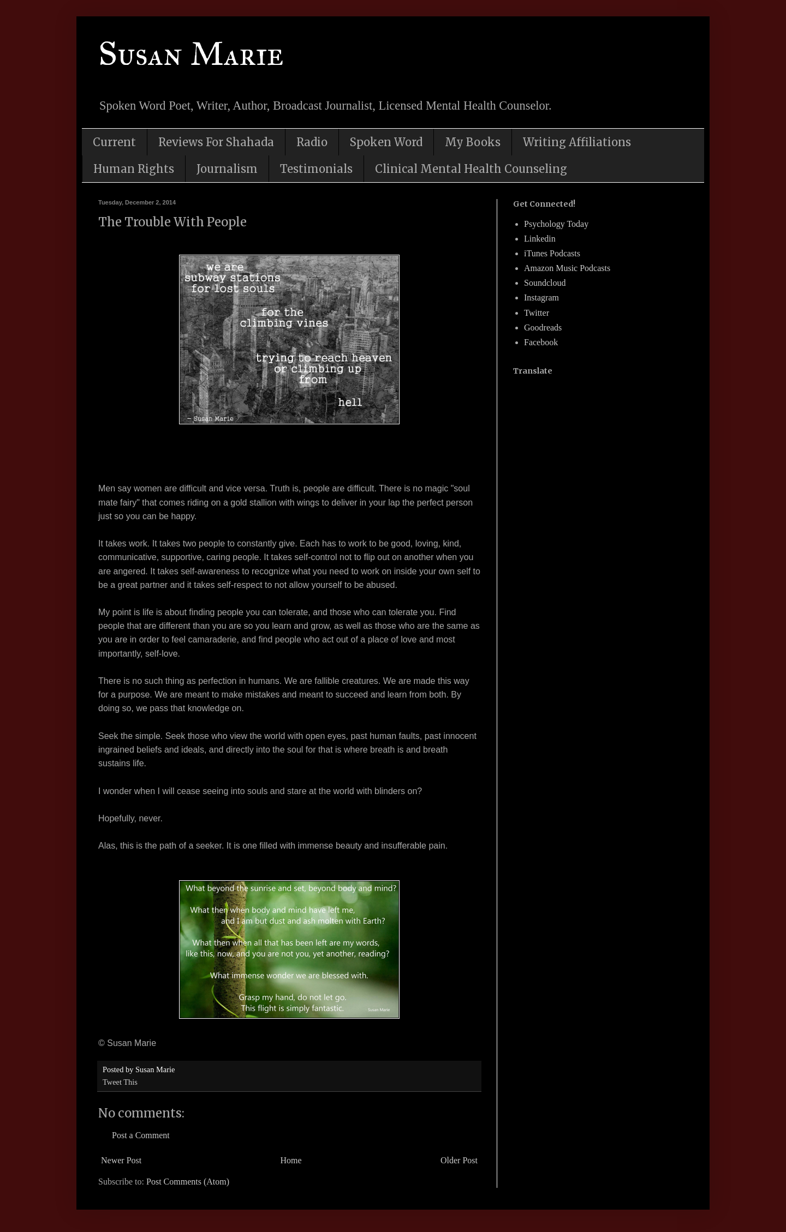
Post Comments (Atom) (187, 1181)
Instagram (541, 297)
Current (114, 142)
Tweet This (120, 1082)
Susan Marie (191, 54)
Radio (311, 142)
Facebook (541, 342)
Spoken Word (386, 142)
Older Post (459, 1160)
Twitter (536, 312)
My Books (473, 142)
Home (291, 1160)
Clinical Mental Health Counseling (471, 169)
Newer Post (121, 1160)
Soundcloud (544, 282)
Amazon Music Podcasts (567, 268)
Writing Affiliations (577, 142)
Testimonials (316, 169)
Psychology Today (556, 224)
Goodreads (543, 327)
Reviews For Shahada (216, 142)
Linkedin (540, 238)
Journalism (227, 169)
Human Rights (133, 169)
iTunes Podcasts (552, 253)
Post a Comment (141, 1135)
